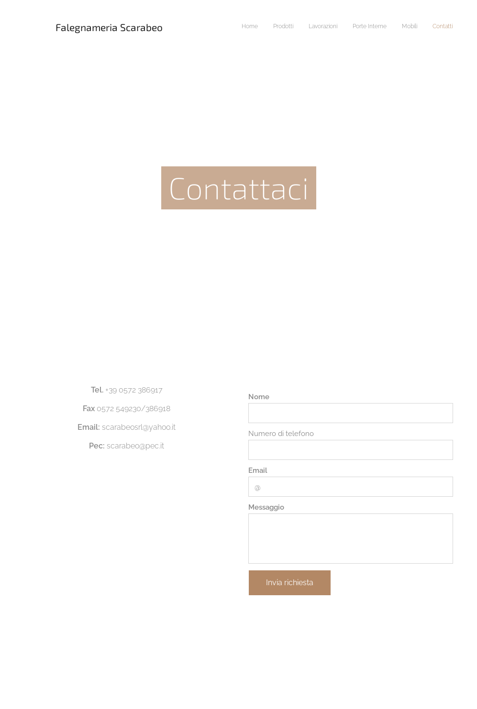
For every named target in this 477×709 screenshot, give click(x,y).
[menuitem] (379, 27)
